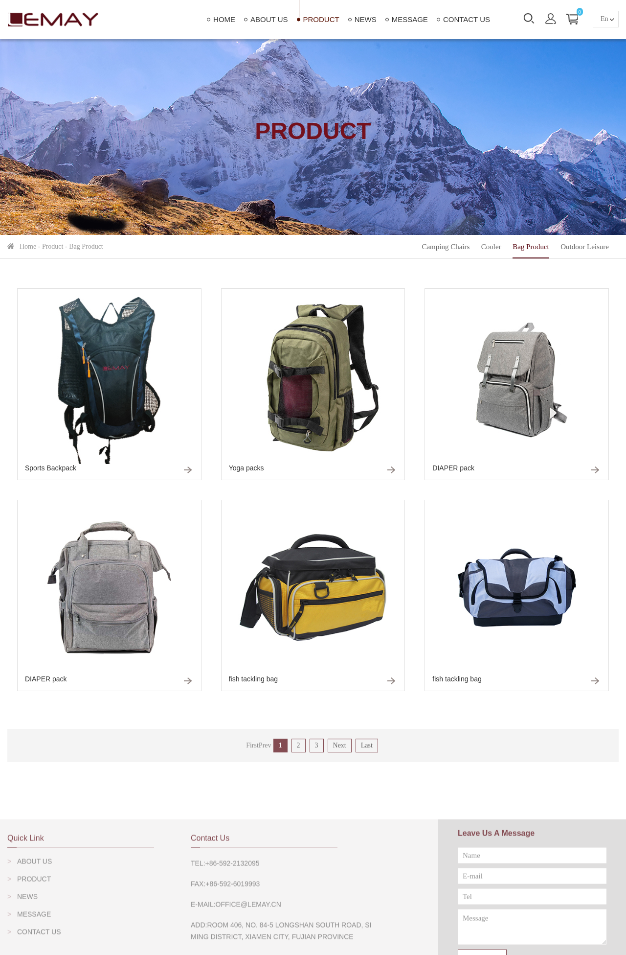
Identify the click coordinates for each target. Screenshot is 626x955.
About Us (269, 19)
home (224, 19)
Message (410, 19)
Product (321, 19)
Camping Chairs (446, 247)
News (366, 19)
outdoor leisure (584, 247)
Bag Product (86, 246)
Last (367, 753)
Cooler (491, 247)
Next (339, 753)
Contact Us (466, 19)
